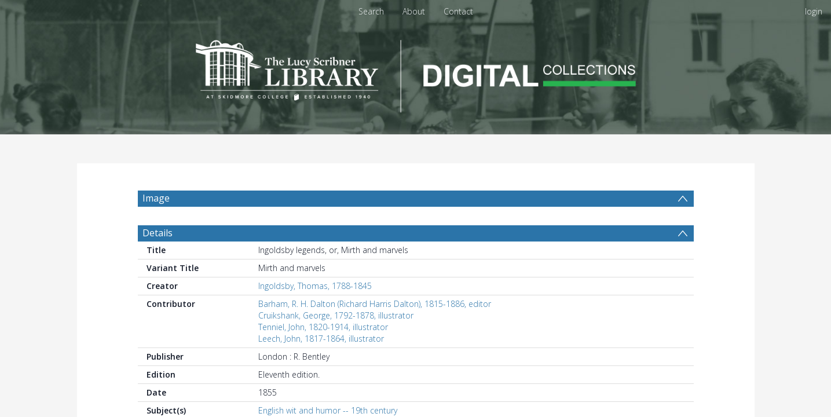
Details (157, 232)
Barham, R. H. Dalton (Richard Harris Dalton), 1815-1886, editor (374, 303)
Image (156, 198)
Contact (458, 11)
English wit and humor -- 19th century (327, 410)
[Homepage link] (416, 73)
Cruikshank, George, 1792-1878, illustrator (335, 315)
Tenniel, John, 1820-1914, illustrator (323, 326)
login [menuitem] (813, 11)
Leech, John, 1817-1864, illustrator (321, 338)
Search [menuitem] (371, 11)
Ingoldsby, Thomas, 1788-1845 (315, 285)
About (413, 11)
